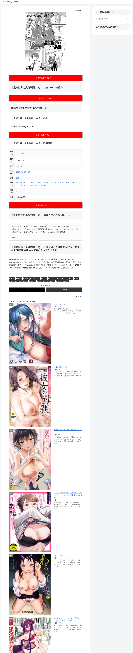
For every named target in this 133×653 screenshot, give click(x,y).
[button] (64, 290)
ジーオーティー (21, 191)
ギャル (36, 185)
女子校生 (67, 182)
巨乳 (28, 182)
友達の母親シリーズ (60, 367)
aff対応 (43, 185)
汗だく (40, 182)
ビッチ (46, 182)
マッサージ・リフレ (54, 278)
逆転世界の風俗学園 (23, 172)
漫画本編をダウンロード (45, 78)
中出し (33, 182)
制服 (31, 185)
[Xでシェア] (27, 290)
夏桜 (17, 178)
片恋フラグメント (59, 304)
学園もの (53, 182)
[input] (112, 19)
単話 (17, 182)
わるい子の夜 (58, 555)
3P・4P (74, 182)
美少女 (22, 182)
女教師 (60, 182)
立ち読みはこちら (45, 98)
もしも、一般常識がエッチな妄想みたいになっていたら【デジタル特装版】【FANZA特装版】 (68, 495)
